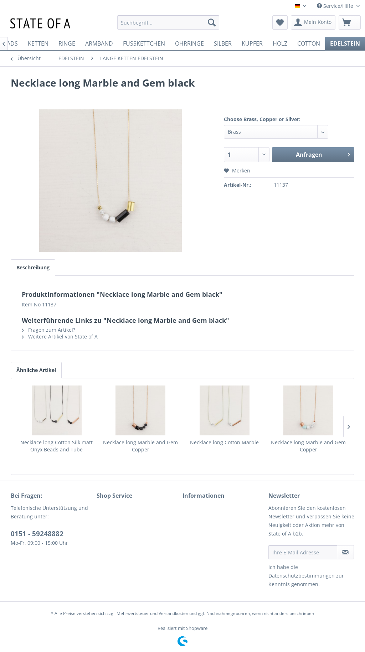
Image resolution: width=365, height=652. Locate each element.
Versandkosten (173, 613)
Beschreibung (33, 267)
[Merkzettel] (280, 22)
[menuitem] (168, 22)
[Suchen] (211, 22)
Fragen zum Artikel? (48, 329)
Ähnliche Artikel (36, 370)
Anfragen (323, 154)
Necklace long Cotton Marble (224, 442)
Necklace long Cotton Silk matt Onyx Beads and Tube (56, 446)
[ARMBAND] (99, 43)
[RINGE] (66, 43)
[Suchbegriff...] (168, 22)
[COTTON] (308, 43)
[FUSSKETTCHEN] (144, 43)
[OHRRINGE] (189, 43)
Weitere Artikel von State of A (60, 336)
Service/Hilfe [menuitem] (336, 5)
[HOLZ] (280, 43)
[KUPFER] (252, 43)
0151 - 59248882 (37, 533)
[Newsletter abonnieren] (345, 552)
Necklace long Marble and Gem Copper (140, 446)
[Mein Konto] (313, 22)
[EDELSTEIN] (345, 43)
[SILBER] (223, 43)
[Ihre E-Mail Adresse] (302, 552)
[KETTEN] (38, 43)
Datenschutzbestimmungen (301, 575)
